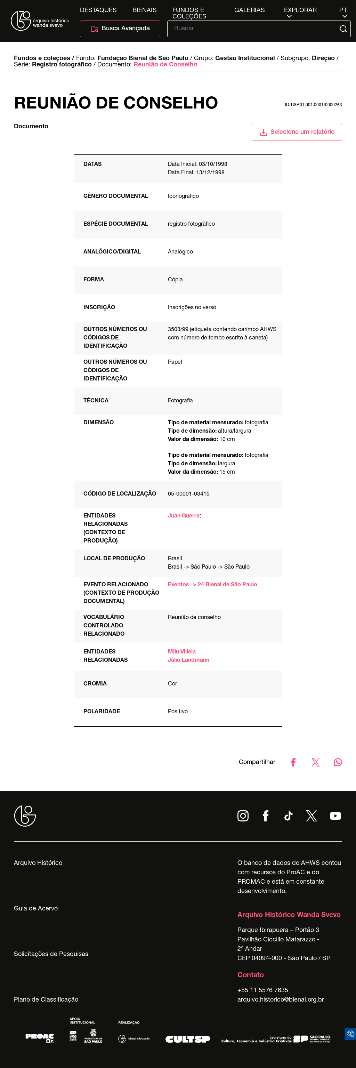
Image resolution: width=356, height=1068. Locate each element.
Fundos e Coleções (189, 11)
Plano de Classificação (46, 1000)
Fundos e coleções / (44, 59)
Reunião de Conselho (165, 65)
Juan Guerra (184, 516)
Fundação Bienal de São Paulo (142, 59)
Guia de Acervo (36, 909)
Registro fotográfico (62, 65)
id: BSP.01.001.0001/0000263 (313, 105)
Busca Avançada (120, 29)
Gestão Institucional (245, 59)
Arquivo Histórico (38, 863)
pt (343, 11)
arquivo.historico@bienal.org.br (280, 1000)
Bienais (144, 11)
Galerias (249, 11)
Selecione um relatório (297, 132)
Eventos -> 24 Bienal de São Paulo (212, 585)
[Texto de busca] (254, 28)
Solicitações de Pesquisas (51, 954)
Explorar (300, 11)
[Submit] (344, 28)
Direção (323, 59)
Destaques (98, 11)
